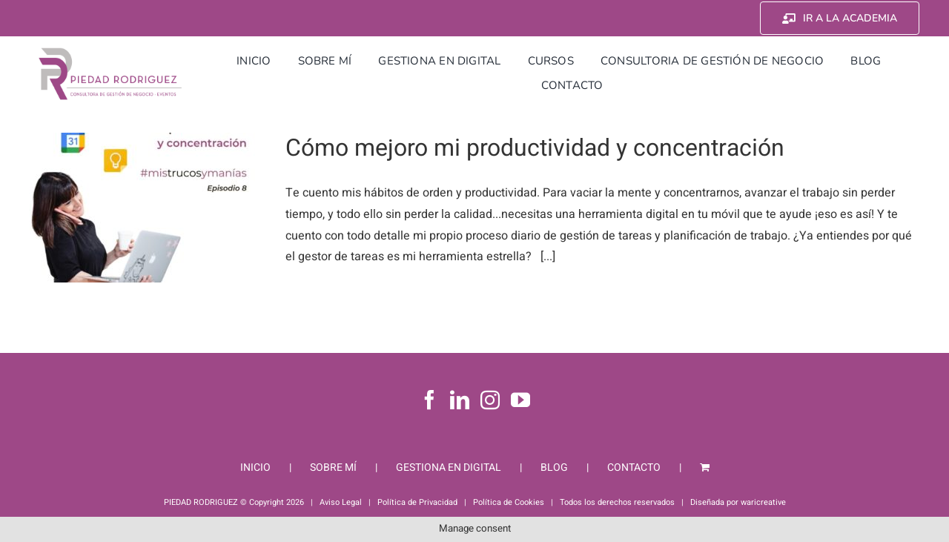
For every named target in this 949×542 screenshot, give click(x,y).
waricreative (763, 502)
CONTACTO (634, 467)
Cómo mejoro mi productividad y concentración (534, 147)
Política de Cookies (508, 502)
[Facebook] (429, 399)
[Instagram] (490, 399)
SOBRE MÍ (333, 467)
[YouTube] (520, 399)
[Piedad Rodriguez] (110, 51)
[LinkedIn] (459, 399)
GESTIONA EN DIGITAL (448, 467)
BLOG (554, 467)
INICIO (255, 467)
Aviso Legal (341, 502)
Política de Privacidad (417, 502)
